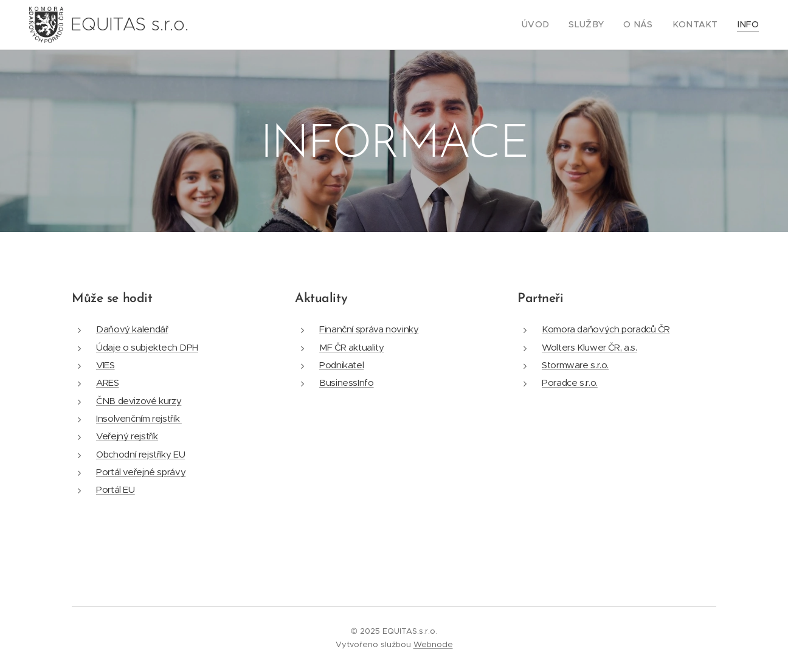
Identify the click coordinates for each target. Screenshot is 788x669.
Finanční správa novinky (369, 329)
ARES (107, 382)
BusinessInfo (346, 382)
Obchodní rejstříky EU (140, 454)
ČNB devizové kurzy (138, 401)
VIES (105, 365)
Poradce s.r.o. (570, 382)
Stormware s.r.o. (575, 365)
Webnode (433, 644)
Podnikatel (341, 365)
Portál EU (115, 489)
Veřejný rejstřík (127, 436)
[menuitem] (554, 25)
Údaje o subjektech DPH (147, 347)
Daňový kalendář (132, 329)
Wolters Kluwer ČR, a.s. (589, 347)
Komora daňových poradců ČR (605, 329)
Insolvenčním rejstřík (139, 418)
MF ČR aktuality (351, 347)
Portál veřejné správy (140, 472)
